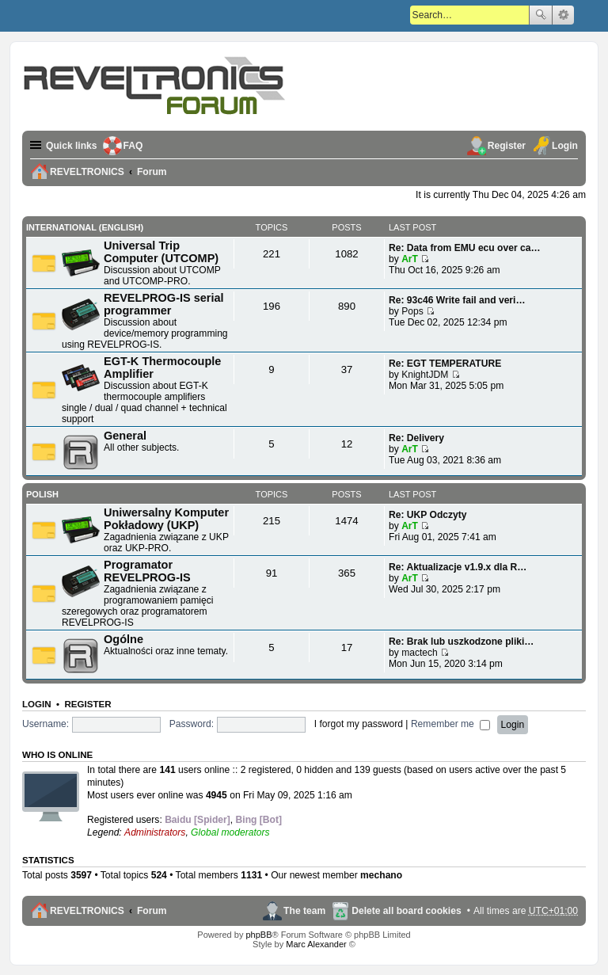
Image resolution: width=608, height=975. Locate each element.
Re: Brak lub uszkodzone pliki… (461, 641)
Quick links (71, 145)
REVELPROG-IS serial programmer (164, 304)
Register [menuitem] (507, 145)
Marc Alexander (316, 944)
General (125, 435)
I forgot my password (358, 723)
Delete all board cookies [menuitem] (406, 910)
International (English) (84, 227)
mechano (381, 875)
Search (541, 15)
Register (87, 704)
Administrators (154, 832)
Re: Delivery (416, 438)
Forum (152, 910)
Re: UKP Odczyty (428, 514)
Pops (412, 311)
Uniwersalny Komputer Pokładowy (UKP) (166, 518)
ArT (409, 259)
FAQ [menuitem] (133, 145)
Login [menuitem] (565, 145)
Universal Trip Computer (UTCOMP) (161, 252)
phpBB (258, 934)
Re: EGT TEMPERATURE (445, 363)
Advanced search (563, 15)
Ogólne (123, 639)
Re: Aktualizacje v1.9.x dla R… (457, 567)
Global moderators (230, 832)
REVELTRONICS (87, 910)
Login (36, 704)
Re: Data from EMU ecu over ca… (465, 247)
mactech (419, 652)
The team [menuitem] (304, 910)
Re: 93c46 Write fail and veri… (457, 300)
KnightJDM (424, 374)
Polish (42, 494)
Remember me (450, 723)
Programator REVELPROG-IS (147, 571)
